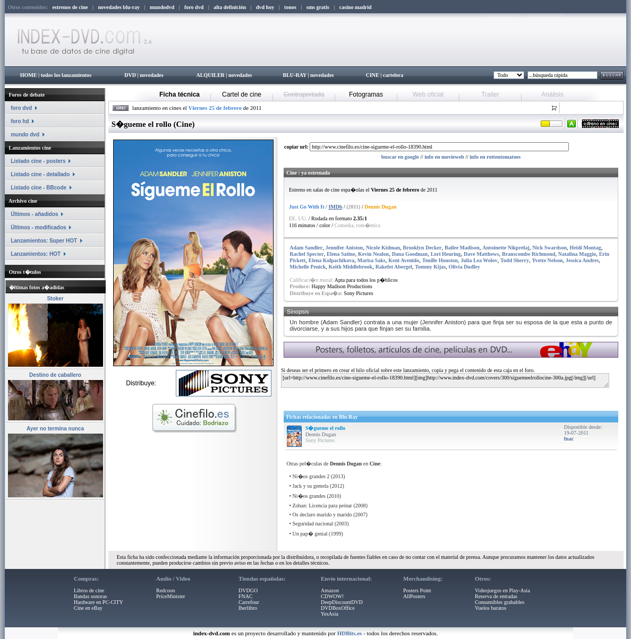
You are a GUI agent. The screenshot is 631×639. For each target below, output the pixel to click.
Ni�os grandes (309, 496)
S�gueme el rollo (325, 428)
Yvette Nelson (547, 260)
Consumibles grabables (499, 602)
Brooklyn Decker (422, 248)
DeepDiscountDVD (342, 602)
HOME (28, 75)
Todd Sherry (514, 260)
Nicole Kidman (383, 248)
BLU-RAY (294, 75)
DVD (130, 75)
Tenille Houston (440, 260)
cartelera (393, 75)
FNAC (245, 596)
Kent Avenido (403, 260)
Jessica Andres (582, 260)
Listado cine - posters (38, 161)
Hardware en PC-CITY (98, 602)
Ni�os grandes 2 (311, 476)
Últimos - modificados (38, 227)
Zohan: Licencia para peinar (322, 505)
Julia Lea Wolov (479, 260)
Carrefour (248, 602)
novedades (151, 75)
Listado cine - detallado (40, 174)
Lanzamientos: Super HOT (44, 241)
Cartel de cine (241, 94)
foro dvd (21, 108)
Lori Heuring (446, 254)
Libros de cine (89, 590)
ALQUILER (210, 75)
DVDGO (248, 590)
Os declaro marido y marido (322, 514)
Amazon (330, 590)
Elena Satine (341, 254)
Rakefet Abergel (394, 267)
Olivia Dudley (464, 267)
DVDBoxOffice (338, 608)
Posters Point (417, 590)
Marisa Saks (371, 260)
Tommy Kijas (430, 267)
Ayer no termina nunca (55, 428)
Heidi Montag (585, 248)
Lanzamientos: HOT (36, 254)
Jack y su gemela (311, 486)
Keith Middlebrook (350, 267)
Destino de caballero (55, 375)
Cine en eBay (88, 608)
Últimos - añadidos (34, 214)
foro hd (20, 121)
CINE (372, 75)
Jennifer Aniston (344, 248)
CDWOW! (332, 596)
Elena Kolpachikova (331, 260)
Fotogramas (366, 94)
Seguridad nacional (313, 523)
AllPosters (414, 596)
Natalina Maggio (577, 254)
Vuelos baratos (490, 608)
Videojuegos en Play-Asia (502, 590)
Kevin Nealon (373, 254)
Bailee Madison (462, 248)
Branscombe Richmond (528, 254)
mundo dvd (25, 134)
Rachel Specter (306, 254)
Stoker (55, 298)
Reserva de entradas (496, 596)
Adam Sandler (305, 248)
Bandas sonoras (90, 596)
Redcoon (165, 590)
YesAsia (329, 614)
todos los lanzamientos (66, 75)
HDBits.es (349, 633)
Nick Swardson (549, 248)
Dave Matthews (481, 254)
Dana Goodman (410, 254)
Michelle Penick (307, 267)
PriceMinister (170, 596)
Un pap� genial (310, 534)
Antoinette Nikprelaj (505, 248)
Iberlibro (247, 608)
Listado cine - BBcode (38, 188)
